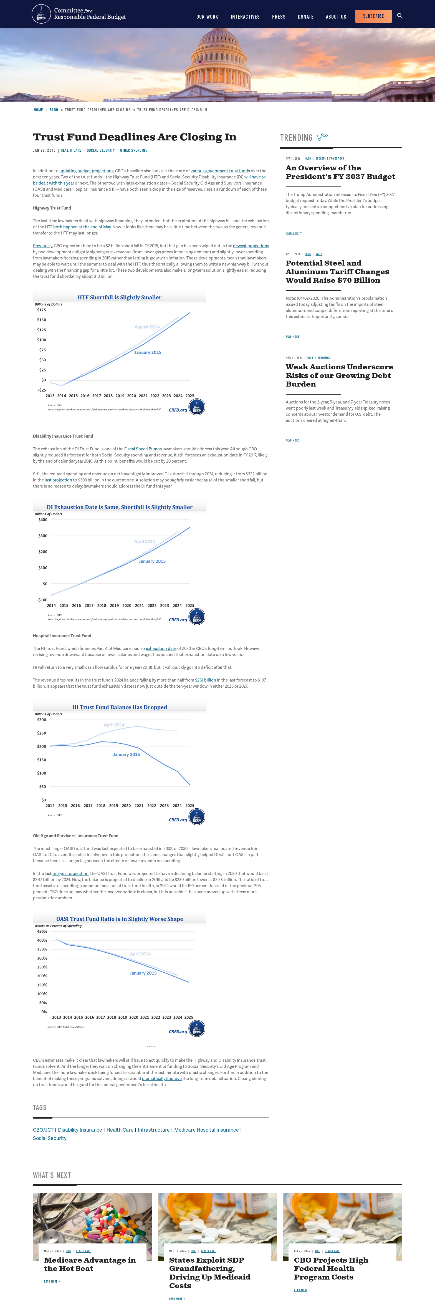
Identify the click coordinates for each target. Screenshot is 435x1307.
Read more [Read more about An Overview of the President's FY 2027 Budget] (292, 233)
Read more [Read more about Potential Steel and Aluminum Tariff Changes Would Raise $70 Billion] (292, 337)
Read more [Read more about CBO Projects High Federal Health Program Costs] (300, 1290)
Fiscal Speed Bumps (143, 448)
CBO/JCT (43, 1130)
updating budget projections (86, 170)
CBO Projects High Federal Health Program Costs (331, 1269)
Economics (324, 358)
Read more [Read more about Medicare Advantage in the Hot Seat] (50, 1281)
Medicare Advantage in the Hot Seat (90, 1265)
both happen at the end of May (82, 226)
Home (38, 109)
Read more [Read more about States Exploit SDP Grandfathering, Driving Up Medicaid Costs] (176, 1299)
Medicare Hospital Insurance (206, 1130)
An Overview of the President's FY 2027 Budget (340, 172)
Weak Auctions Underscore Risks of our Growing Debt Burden (339, 375)
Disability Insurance (80, 1130)
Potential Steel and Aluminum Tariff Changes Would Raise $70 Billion (337, 272)
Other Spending (133, 150)
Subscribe (373, 16)
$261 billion (205, 680)
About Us (336, 17)
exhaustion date (161, 648)
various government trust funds (220, 170)
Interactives (245, 17)
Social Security (101, 150)
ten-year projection (70, 873)
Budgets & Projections (330, 158)
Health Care (71, 150)
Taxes (319, 254)
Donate (306, 17)
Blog (54, 109)
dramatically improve (162, 1078)
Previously (42, 245)
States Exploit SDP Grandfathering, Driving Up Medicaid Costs (210, 1273)
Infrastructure (154, 1130)
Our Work (207, 17)
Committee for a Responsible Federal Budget (79, 14)
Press (279, 17)
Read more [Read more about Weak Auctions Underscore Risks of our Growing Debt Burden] (292, 440)
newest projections (251, 245)
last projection (58, 480)
